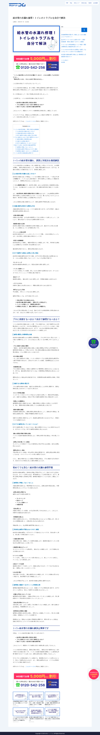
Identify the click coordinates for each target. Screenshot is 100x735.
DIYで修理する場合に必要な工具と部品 (26, 135)
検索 (62, 26)
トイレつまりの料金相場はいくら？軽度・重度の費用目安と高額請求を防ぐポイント (52, 703)
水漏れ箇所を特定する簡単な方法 (25, 133)
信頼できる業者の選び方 (22, 141)
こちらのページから (31, 121)
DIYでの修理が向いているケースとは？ (26, 143)
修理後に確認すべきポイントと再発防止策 (27, 151)
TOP (67, 4)
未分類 (27, 22)
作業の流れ (84, 4)
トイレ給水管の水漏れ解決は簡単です (24, 153)
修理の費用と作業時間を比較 (24, 139)
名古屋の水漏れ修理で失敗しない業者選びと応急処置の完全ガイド (36, 719)
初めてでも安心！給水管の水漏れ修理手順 (25, 145)
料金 (71, 4)
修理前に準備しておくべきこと (24, 147)
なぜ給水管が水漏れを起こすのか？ (25, 131)
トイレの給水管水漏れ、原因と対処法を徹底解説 (27, 129)
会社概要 (95, 4)
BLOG (90, 4)
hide (30, 126)
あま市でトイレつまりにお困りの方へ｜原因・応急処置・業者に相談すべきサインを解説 (36, 703)
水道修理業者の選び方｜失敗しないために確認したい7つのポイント (20, 703)
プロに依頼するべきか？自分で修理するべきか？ (27, 137)
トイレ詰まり (65, 62)
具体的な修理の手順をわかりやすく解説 (27, 149)
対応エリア (77, 4)
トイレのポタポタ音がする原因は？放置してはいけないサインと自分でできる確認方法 (20, 719)
